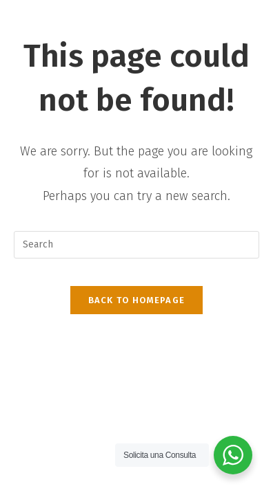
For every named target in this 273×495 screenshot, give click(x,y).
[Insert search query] (136, 244)
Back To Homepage (136, 300)
